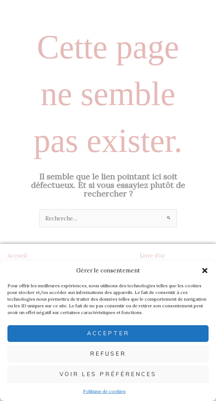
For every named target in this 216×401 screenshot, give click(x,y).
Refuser (108, 353)
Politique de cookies (104, 391)
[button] (205, 270)
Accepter (108, 333)
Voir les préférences (108, 374)
